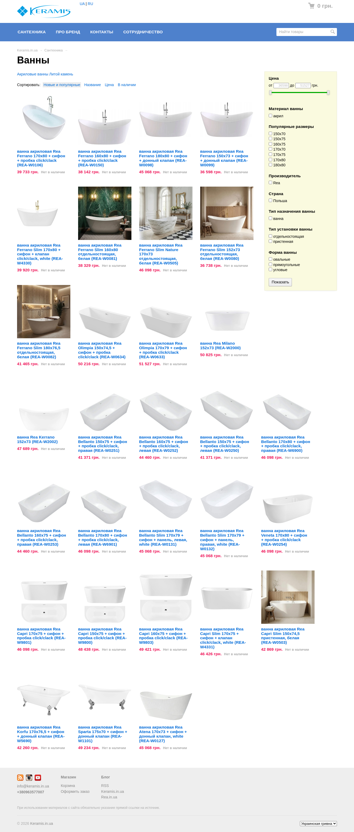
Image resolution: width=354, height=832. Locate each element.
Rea (274, 183)
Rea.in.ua (109, 797)
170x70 (277, 149)
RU (90, 4)
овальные (279, 259)
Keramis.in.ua (27, 50)
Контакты (101, 32)
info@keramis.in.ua (33, 786)
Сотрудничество (143, 32)
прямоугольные (284, 265)
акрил (276, 116)
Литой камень (61, 74)
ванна (276, 218)
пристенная (281, 241)
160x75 (277, 144)
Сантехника (32, 32)
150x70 (277, 134)
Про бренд (68, 32)
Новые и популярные (61, 85)
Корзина (68, 785)
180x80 (277, 165)
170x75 (277, 154)
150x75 (277, 139)
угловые (278, 270)
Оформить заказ (75, 791)
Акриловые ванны (32, 74)
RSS (105, 785)
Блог (105, 777)
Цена (109, 85)
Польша (278, 201)
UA (82, 4)
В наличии (127, 85)
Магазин (68, 777)
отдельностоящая (286, 236)
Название (92, 85)
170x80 (277, 160)
